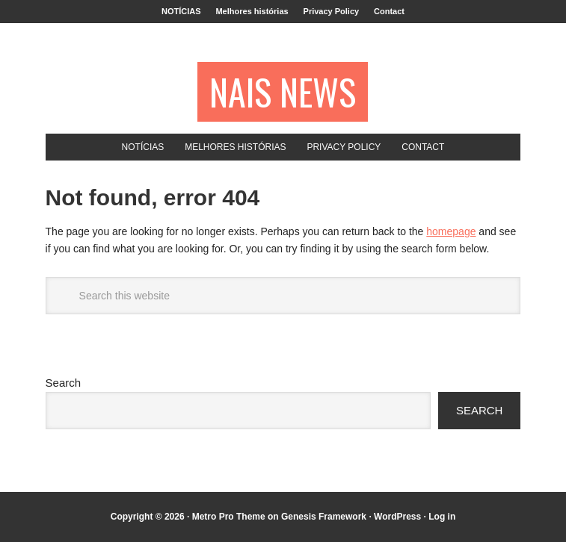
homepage (451, 231)
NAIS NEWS (282, 91)
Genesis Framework (323, 516)
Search (63, 382)
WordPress (397, 516)
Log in (441, 516)
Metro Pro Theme (228, 516)
